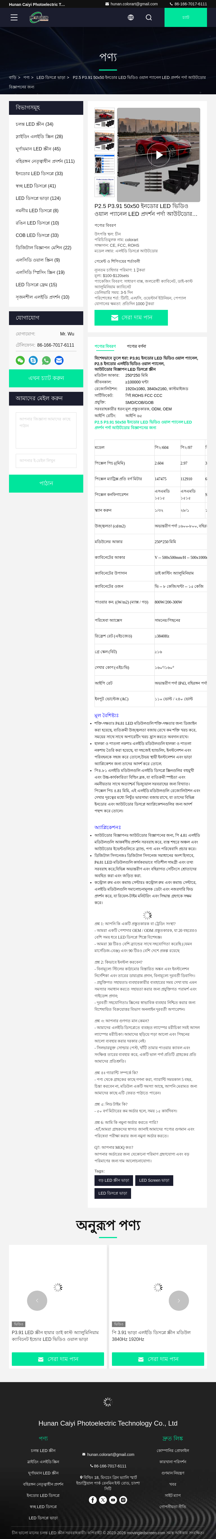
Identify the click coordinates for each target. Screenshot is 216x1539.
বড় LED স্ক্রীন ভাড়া (113, 1180)
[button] (104, 194)
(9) (38, 260)
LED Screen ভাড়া (154, 1180)
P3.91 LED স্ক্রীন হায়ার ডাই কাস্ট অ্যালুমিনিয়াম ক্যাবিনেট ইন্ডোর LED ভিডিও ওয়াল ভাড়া (55, 1336)
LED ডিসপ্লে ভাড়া (51, 77)
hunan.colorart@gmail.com (131, 4)
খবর (172, 1484)
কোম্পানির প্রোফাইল (173, 1450)
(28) (39, 136)
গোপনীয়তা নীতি (172, 1506)
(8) (37, 210)
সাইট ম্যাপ (173, 1495)
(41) (36, 186)
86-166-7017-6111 (188, 4)
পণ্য (26, 77)
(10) (37, 223)
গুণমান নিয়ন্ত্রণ (172, 1473)
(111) (45, 161)
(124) (38, 198)
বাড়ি (12, 77)
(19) (40, 272)
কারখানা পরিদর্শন (172, 1462)
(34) (34, 124)
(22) (43, 247)
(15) (36, 284)
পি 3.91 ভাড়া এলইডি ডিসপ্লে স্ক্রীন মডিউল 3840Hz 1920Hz (151, 1336)
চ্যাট (186, 17)
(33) (39, 173)
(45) (38, 149)
